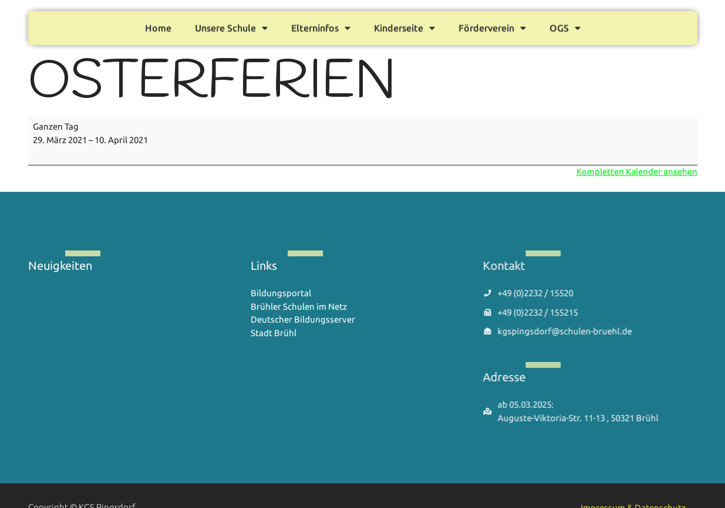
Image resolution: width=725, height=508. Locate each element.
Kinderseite (404, 25)
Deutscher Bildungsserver (303, 319)
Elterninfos (320, 25)
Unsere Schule (231, 25)
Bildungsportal (281, 293)
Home (158, 26)
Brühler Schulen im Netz (299, 306)
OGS (565, 25)
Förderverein (492, 25)
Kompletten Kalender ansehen (636, 172)
